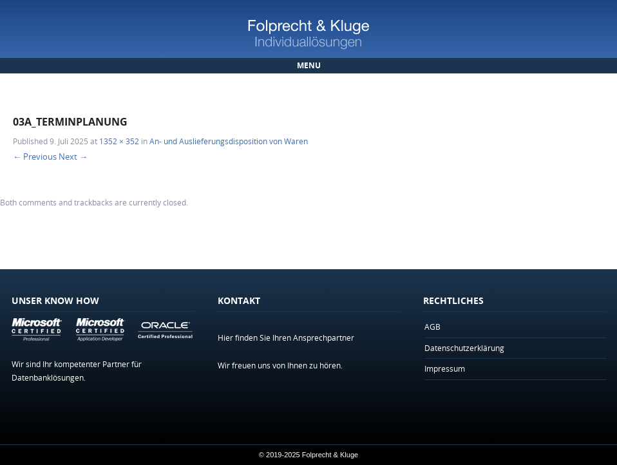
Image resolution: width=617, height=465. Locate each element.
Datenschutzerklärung (464, 348)
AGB (432, 326)
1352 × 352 (119, 141)
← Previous (35, 156)
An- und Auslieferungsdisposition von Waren (228, 141)
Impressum (444, 368)
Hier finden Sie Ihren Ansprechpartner (286, 337)
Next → (73, 156)
